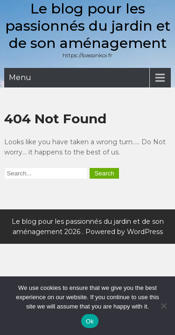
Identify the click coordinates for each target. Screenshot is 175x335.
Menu (20, 77)
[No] (163, 305)
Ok (90, 321)
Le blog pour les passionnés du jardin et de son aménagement (87, 26)
